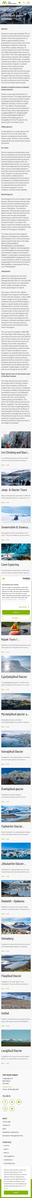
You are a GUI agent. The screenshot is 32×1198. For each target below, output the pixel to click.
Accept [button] (16, 1192)
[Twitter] (12, 1102)
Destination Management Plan (13, 1136)
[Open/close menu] (28, 3)
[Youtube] (18, 1102)
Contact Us (6, 1125)
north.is (6, 1145)
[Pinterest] (12, 1108)
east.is (6, 1149)
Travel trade (7, 1122)
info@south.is (7, 1087)
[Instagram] (5, 1108)
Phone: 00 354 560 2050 (11, 1089)
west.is (6, 1153)
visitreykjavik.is (9, 1156)
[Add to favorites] (28, 434)
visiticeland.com (9, 1163)
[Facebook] (5, 1102)
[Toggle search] (24, 3)
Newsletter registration (11, 1132)
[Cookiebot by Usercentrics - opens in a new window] (23, 579)
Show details (23, 607)
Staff (4, 1129)
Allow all (16, 612)
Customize (16, 618)
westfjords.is (8, 1160)
